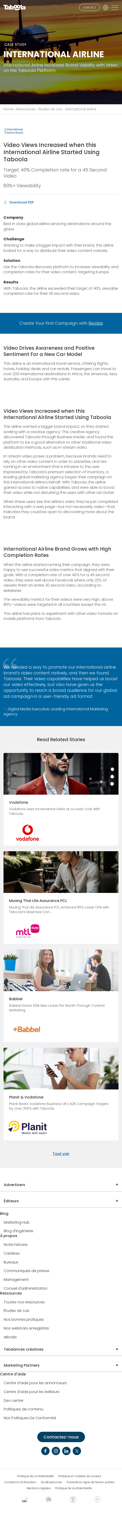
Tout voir (61, 1153)
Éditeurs (11, 1201)
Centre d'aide (13, 1374)
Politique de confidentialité (35, 1476)
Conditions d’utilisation (20, 1482)
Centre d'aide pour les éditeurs (31, 1392)
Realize (95, 323)
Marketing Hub (17, 1222)
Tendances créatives (24, 1349)
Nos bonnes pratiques (24, 1319)
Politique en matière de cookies (79, 1476)
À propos (8, 1236)
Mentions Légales (39, 1488)
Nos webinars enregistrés (26, 1328)
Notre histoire (15, 1244)
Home (8, 109)
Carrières (12, 1253)
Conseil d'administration (25, 1288)
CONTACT (89, 8)
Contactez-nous (61, 1437)
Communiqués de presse (26, 1271)
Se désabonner (51, 1482)
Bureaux (11, 1262)
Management (16, 1279)
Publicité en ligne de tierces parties (91, 1482)
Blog (4, 1213)
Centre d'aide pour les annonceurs (35, 1383)
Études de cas (50, 109)
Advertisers (14, 1184)
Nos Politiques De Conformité (30, 1418)
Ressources (26, 109)
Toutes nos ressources (24, 1302)
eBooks (10, 1337)
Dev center (14, 1400)
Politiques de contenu (23, 1409)
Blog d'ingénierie (18, 1231)
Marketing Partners (22, 1365)
